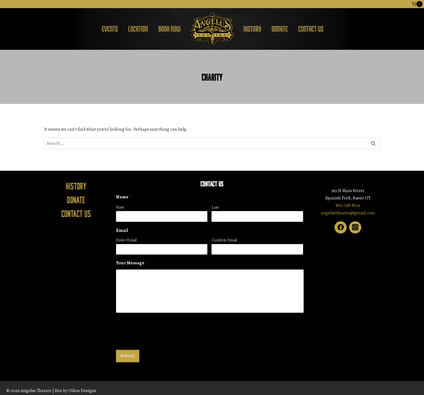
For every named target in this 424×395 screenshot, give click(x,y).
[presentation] (157, 330)
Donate (279, 28)
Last (215, 207)
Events (110, 28)
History (252, 28)
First (120, 207)
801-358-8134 (348, 205)
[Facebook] (340, 227)
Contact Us (310, 28)
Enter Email (126, 240)
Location (138, 28)
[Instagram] (355, 227)
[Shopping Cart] (417, 4)
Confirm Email (224, 240)
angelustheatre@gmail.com (348, 213)
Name (124, 197)
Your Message (132, 263)
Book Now (169, 28)
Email (124, 230)
